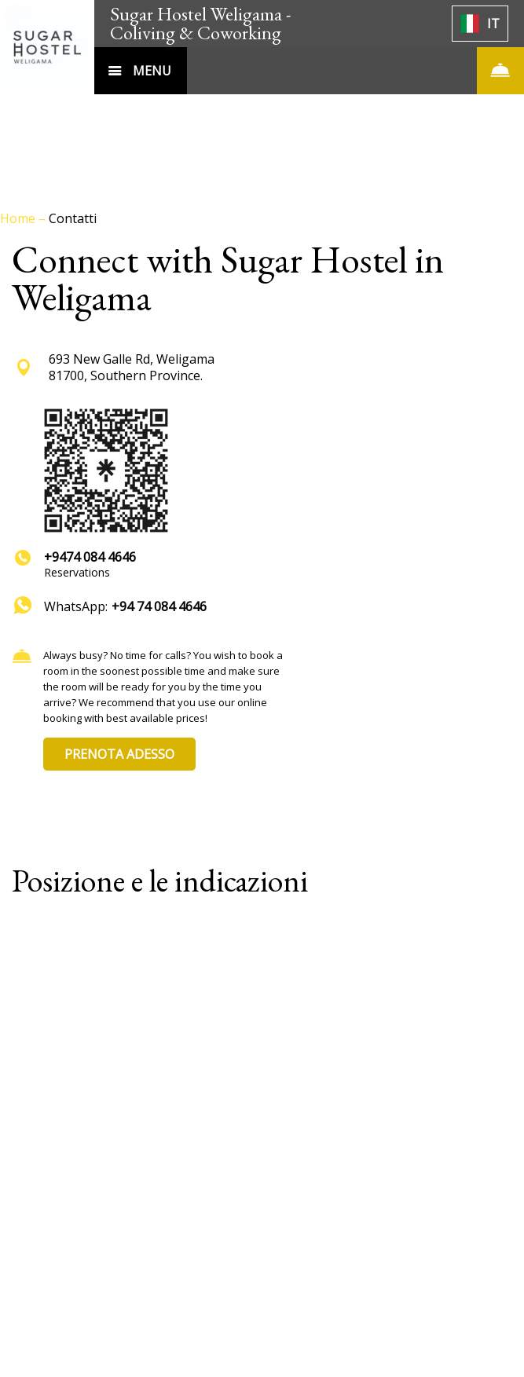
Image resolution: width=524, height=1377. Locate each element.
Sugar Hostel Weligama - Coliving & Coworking (200, 23)
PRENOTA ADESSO (119, 754)
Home (19, 218)
